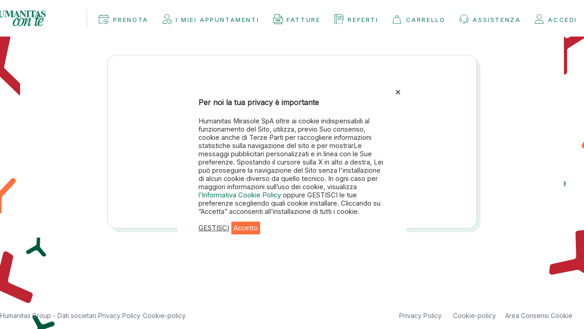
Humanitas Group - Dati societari (49, 315)
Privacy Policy (119, 315)
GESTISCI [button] (213, 228)
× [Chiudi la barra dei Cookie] (398, 91)
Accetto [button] (246, 228)
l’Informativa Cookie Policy (240, 195)
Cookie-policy (164, 315)
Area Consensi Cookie (539, 315)
